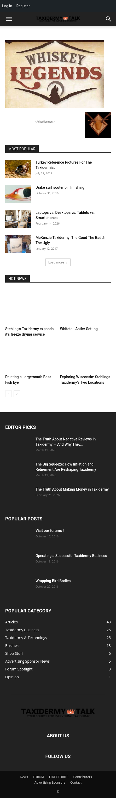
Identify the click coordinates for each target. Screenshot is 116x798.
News (24, 777)
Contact (76, 782)
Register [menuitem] (23, 6)
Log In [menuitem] (7, 6)
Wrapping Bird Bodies (53, 581)
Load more (58, 262)
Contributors (82, 777)
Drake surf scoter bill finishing (60, 187)
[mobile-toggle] (9, 19)
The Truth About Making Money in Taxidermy (72, 489)
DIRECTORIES (58, 777)
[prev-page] (8, 394)
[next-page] (17, 394)
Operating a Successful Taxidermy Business (71, 556)
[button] (108, 19)
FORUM (38, 777)
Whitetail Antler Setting (79, 329)
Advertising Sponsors (49, 782)
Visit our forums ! (50, 531)
